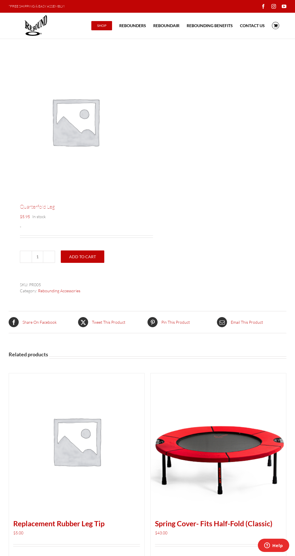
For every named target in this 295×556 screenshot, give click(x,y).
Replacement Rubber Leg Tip (59, 523)
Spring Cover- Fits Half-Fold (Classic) (214, 523)
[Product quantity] (37, 257)
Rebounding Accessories (59, 290)
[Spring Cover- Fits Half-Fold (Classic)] (218, 441)
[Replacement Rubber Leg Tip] (76, 441)
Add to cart (82, 256)
